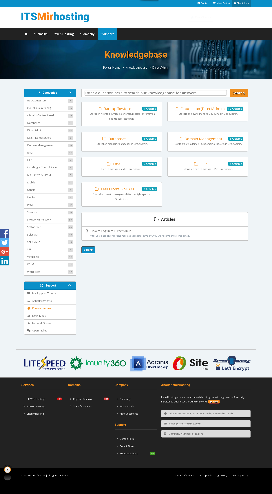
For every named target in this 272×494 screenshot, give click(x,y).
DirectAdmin (160, 67)
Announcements (127, 413)
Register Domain (81, 399)
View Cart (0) (221, 3)
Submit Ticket (125, 446)
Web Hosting (64, 34)
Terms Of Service (184, 475)
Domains (41, 34)
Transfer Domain (81, 406)
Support (108, 34)
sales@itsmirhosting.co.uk (182, 423)
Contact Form (125, 438)
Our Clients (201, 17)
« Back (88, 250)
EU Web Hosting (33, 406)
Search (239, 92)
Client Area (241, 3)
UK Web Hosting (34, 399)
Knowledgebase (235, 17)
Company (88, 34)
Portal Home (112, 67)
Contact (203, 3)
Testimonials (125, 406)
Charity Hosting (33, 413)
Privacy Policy (240, 475)
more (214, 401)
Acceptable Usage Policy (213, 475)
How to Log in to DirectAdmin (164, 233)
